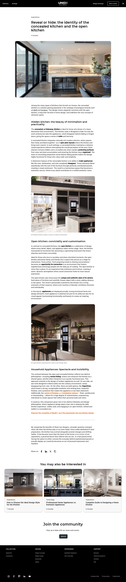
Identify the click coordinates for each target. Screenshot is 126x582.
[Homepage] (63, 3)
